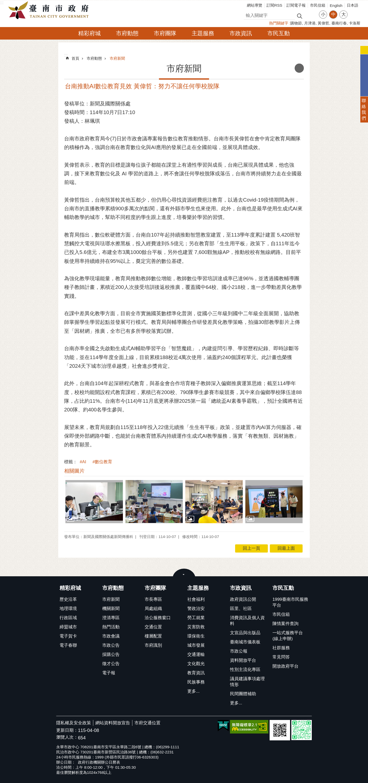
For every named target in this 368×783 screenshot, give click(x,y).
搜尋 (248, 14)
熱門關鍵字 (278, 23)
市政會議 (111, 636)
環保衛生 (196, 636)
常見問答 (281, 657)
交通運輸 (196, 654)
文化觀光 (196, 663)
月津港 (310, 23)
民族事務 (196, 682)
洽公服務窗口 (158, 617)
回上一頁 (251, 548)
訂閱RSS (274, 5)
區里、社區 (241, 608)
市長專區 (153, 599)
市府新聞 (117, 58)
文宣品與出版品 (245, 632)
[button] (94, 501)
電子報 (108, 672)
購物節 (296, 23)
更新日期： (67, 730)
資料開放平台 (243, 660)
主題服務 (203, 33)
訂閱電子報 (296, 5)
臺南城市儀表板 (245, 642)
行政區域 (68, 617)
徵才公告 (111, 663)
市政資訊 (240, 33)
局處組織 (153, 608)
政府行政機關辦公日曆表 (99, 762)
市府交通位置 (147, 722)
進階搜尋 (310, 15)
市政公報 (238, 651)
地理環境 (68, 608)
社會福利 (196, 599)
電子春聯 (68, 645)
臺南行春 (339, 23)
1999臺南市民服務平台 (290, 602)
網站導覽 (254, 5)
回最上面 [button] (286, 548)
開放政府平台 (285, 666)
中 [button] (333, 14)
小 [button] (323, 14)
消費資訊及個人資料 (247, 620)
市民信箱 (317, 5)
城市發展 (196, 645)
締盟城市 (68, 627)
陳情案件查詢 (285, 623)
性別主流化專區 (245, 669)
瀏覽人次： (67, 737)
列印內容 (299, 68)
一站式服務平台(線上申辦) (287, 635)
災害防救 (196, 627)
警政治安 (196, 608)
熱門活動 (111, 627)
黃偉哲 (323, 23)
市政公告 (111, 645)
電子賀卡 (68, 636)
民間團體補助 (243, 693)
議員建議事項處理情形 (247, 681)
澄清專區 (111, 617)
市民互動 (278, 33)
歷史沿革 (68, 599)
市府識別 (153, 645)
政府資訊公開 (243, 599)
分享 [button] (354, 11)
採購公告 (111, 654)
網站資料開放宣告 (112, 722)
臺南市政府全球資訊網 (50, 10)
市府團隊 (165, 33)
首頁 (75, 58)
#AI (83, 461)
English (336, 5)
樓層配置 (153, 636)
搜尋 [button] (299, 16)
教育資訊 (196, 672)
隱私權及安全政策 (73, 722)
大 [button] (343, 14)
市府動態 (127, 33)
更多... (193, 691)
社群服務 (281, 647)
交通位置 (153, 627)
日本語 (352, 5)
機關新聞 (111, 608)
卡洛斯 (354, 23)
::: (2, 2)
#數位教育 (102, 461)
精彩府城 (89, 33)
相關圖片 (74, 471)
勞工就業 (196, 617)
